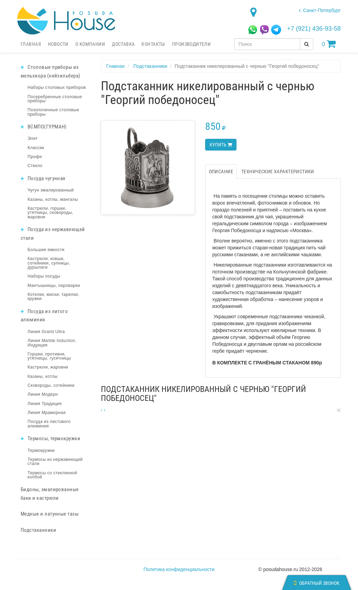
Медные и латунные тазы (49, 514)
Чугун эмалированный (51, 190)
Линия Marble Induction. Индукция (52, 342)
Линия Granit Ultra (46, 331)
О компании (90, 44)
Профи (35, 156)
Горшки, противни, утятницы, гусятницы (49, 356)
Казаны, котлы (42, 376)
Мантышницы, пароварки (54, 285)
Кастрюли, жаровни (48, 367)
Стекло (35, 165)
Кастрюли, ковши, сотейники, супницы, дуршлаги (49, 263)
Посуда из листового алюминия (49, 423)
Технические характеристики (277, 171)
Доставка (123, 44)
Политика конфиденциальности (179, 569)
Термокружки (41, 450)
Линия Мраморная (47, 412)
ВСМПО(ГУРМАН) (44, 127)
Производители (191, 44)
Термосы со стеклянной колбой (52, 474)
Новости (58, 44)
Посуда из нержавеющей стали (53, 233)
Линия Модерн (43, 394)
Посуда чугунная (43, 178)
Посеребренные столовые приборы (55, 98)
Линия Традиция (45, 403)
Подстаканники (38, 530)
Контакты (153, 44)
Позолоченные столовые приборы (53, 111)
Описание (221, 171)
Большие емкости (46, 249)
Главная (31, 44)
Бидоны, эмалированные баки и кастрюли (50, 493)
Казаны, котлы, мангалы (53, 199)
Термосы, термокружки (50, 438)
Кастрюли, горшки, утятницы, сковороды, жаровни (50, 212)
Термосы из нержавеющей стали (55, 461)
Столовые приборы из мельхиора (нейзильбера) (51, 71)
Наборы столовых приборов (57, 87)
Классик (36, 147)
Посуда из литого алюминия (44, 315)
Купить (221, 144)
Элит (33, 138)
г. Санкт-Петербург (320, 10)
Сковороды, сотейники (51, 385)
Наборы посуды (44, 276)
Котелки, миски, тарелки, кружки (53, 296)
